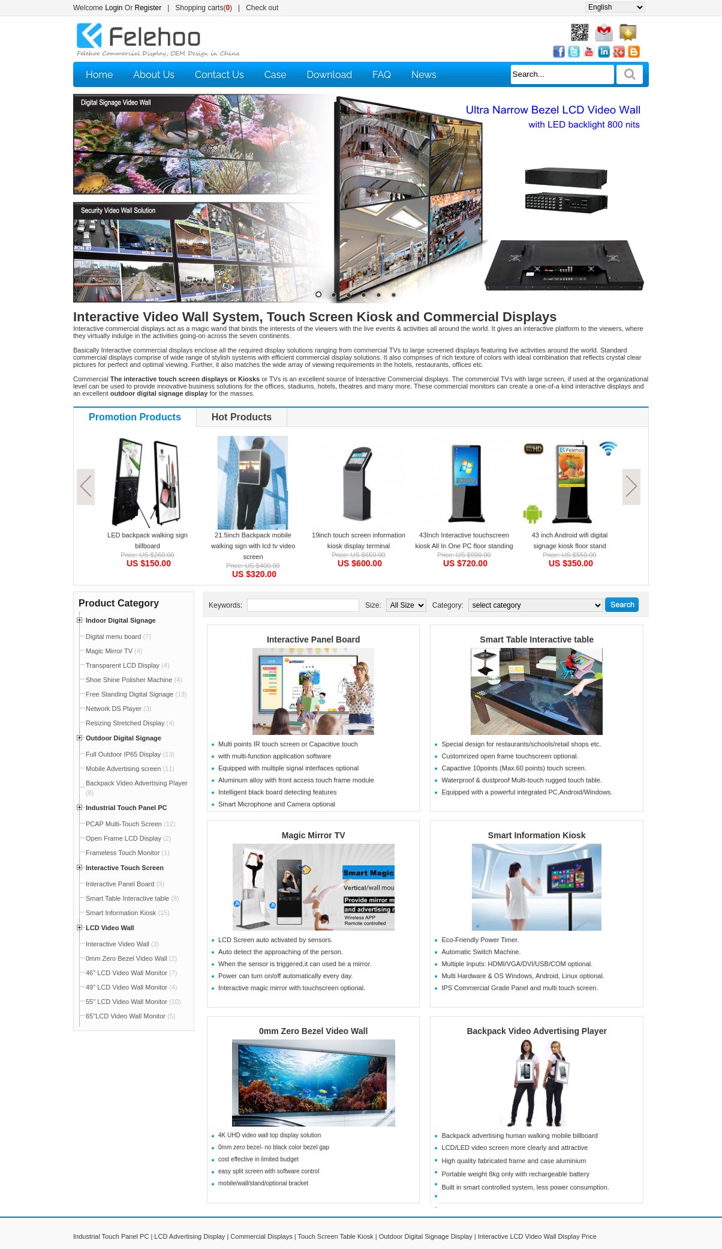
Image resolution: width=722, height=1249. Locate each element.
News (424, 74)
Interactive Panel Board (125, 884)
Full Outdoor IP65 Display (130, 754)
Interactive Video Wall (122, 944)
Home (99, 74)
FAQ (381, 74)
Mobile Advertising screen (130, 768)
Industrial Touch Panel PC (126, 807)
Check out (262, 8)
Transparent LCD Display (128, 665)
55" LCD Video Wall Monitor (133, 1001)
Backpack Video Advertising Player (536, 1031)
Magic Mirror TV (114, 651)
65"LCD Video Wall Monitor (130, 1016)
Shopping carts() (203, 8)
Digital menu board (118, 636)
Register (148, 8)
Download (330, 74)
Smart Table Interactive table (132, 898)
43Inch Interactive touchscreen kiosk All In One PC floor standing (464, 540)
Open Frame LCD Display (128, 838)
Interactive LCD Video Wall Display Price (537, 1236)
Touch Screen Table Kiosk (335, 1236)
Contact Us (219, 74)
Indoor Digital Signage (121, 620)
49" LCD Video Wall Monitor (131, 987)
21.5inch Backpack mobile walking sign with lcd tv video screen (253, 545)
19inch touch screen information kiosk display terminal (358, 540)
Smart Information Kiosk (128, 912)
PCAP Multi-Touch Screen (131, 823)
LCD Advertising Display (189, 1236)
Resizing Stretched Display (130, 723)
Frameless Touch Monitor (128, 852)
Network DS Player (118, 708)
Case (275, 74)
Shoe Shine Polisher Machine (134, 679)
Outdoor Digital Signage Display (426, 1236)
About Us (154, 74)
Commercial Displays (261, 1236)
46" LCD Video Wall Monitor (131, 972)
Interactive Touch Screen (125, 867)
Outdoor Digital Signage (123, 738)
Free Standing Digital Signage (136, 694)
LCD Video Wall (110, 927)
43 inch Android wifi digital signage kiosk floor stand (570, 540)
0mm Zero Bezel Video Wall (131, 958)
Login (113, 8)
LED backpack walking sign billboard (147, 540)
